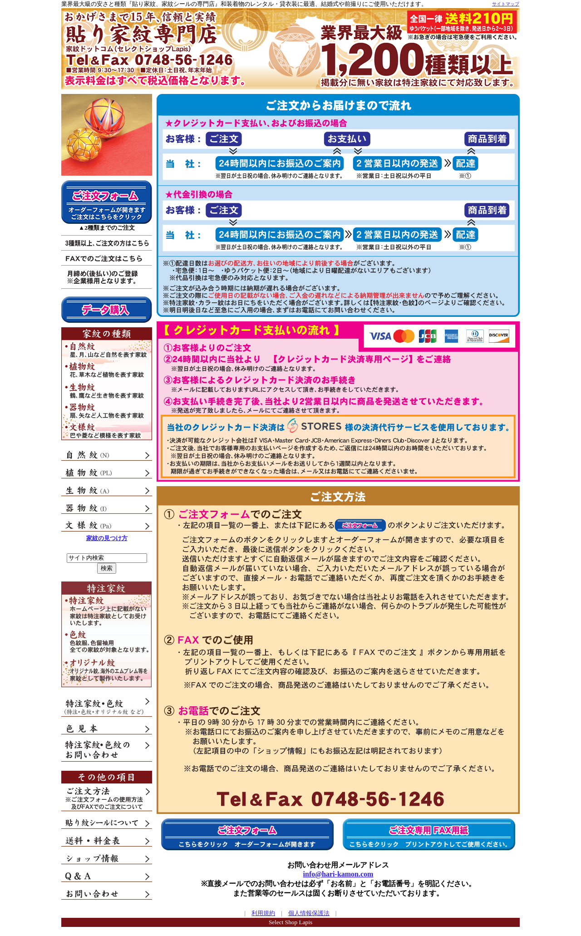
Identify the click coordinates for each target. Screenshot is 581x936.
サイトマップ (505, 3)
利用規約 (263, 913)
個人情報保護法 (309, 913)
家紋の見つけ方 (107, 538)
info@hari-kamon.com (338, 874)
